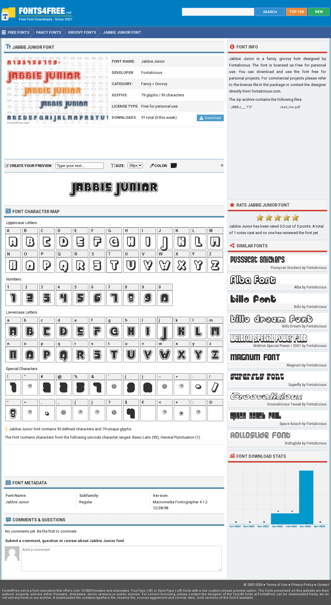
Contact (323, 585)
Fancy (146, 84)
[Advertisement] (114, 143)
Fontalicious (151, 72)
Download (210, 118)
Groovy (161, 84)
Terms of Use (277, 585)
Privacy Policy (302, 585)
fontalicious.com (266, 91)
